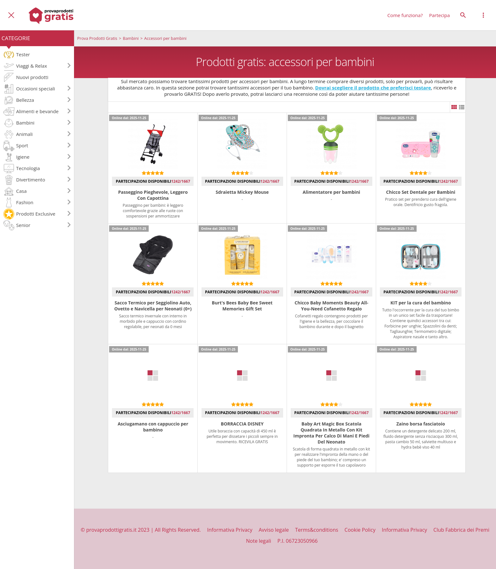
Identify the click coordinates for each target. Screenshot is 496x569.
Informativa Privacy (229, 529)
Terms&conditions (316, 529)
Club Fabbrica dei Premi (461, 529)
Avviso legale (274, 529)
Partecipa (439, 15)
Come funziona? (405, 15)
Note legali (258, 540)
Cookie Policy (359, 529)
